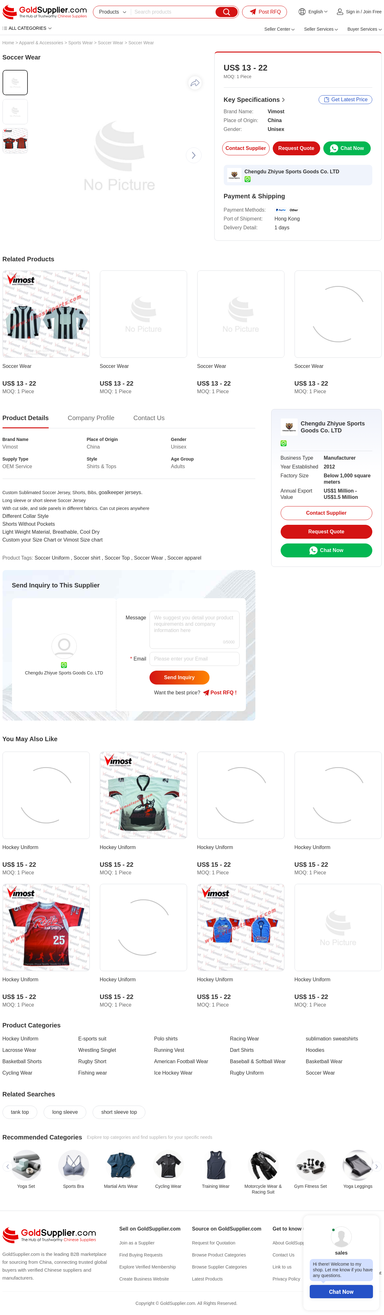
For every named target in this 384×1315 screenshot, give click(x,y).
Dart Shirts (242, 1050)
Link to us (282, 1266)
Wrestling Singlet (97, 1050)
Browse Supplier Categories (219, 1266)
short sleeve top (119, 1112)
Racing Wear (244, 1038)
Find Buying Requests (141, 1254)
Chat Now (341, 1291)
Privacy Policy (286, 1278)
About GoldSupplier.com (296, 1242)
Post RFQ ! (220, 693)
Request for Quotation (213, 1242)
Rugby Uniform (247, 1073)
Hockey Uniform (21, 1038)
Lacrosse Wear (19, 1050)
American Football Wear (181, 1061)
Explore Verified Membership (147, 1266)
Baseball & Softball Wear (258, 1061)
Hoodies (315, 1050)
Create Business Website (144, 1278)
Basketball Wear (324, 1061)
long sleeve (65, 1112)
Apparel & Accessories (41, 42)
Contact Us (284, 1254)
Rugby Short (92, 1061)
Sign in (353, 11)
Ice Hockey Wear (173, 1073)
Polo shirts (166, 1038)
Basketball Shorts (22, 1061)
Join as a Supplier (137, 1242)
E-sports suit (92, 1038)
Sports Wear (80, 42)
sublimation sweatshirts (332, 1038)
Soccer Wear (111, 42)
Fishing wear (92, 1073)
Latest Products (207, 1278)
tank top (20, 1112)
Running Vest (169, 1050)
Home (8, 42)
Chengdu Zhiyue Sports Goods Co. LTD (292, 171)
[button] (194, 155)
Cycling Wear (18, 1073)
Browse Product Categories (219, 1254)
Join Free (372, 11)
